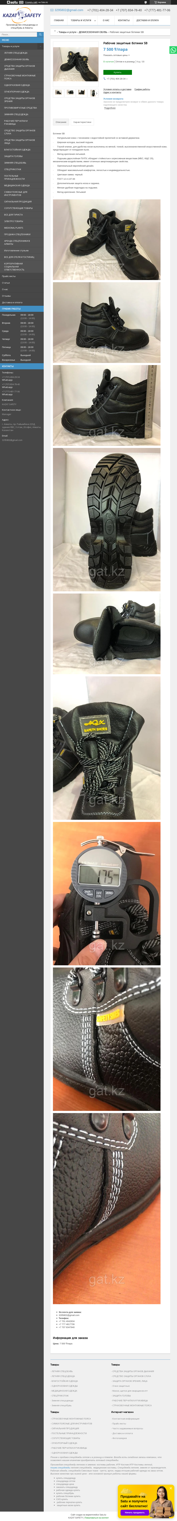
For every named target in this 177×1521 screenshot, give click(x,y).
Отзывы (6, 295)
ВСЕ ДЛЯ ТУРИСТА (13, 214)
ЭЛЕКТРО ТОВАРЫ (13, 221)
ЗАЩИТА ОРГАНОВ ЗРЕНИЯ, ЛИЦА (129, 1380)
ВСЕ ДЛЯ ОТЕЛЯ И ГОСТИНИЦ (19, 257)
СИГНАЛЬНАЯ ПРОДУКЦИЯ (18, 201)
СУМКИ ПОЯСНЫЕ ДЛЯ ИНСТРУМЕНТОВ (15, 193)
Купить (118, 72)
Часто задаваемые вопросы (127, 1428)
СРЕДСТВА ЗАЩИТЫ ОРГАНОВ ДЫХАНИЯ (19, 67)
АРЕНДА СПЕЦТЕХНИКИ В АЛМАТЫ (17, 242)
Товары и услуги (10, 46)
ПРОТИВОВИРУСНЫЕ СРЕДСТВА (20, 107)
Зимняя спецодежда (62, 1400)
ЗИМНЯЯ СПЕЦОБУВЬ (15, 162)
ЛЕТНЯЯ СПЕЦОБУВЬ (62, 1371)
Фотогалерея (119, 1438)
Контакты (124, 20)
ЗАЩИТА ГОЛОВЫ (13, 156)
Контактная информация (125, 1418)
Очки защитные (121, 1385)
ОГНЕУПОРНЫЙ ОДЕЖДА (64, 1443)
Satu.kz (103, 1515)
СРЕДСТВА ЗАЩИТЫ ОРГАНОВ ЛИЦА (19, 142)
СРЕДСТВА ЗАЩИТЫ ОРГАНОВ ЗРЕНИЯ (19, 100)
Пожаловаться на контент (97, 1518)
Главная (59, 20)
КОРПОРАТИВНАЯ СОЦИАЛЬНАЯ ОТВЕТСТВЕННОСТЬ (14, 266)
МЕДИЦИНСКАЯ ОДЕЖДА (17, 185)
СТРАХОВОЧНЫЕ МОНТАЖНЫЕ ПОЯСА (20, 77)
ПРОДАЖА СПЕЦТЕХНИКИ (17, 234)
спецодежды (64, 1467)
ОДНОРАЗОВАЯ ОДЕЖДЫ (65, 1385)
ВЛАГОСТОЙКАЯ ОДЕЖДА (17, 149)
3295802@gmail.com (12, 440)
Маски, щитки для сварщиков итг (130, 1390)
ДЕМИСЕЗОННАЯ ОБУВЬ (16, 59)
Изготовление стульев (16, 250)
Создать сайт (31, 2)
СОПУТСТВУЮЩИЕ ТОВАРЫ (18, 208)
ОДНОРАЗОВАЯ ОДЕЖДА (17, 85)
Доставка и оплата (12, 302)
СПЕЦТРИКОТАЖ (12, 169)
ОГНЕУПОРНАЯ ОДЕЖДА (16, 91)
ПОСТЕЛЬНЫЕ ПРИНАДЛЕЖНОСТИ (14, 177)
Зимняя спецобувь (62, 1405)
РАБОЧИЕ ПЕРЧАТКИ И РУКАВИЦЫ (16, 122)
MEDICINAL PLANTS (13, 227)
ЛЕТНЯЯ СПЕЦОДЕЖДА (15, 52)
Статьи (6, 282)
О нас (5, 289)
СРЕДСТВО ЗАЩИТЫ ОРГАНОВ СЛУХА (19, 132)
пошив (53, 1467)
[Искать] (40, 34)
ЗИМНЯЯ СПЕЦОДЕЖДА (16, 114)
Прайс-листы (9, 276)
